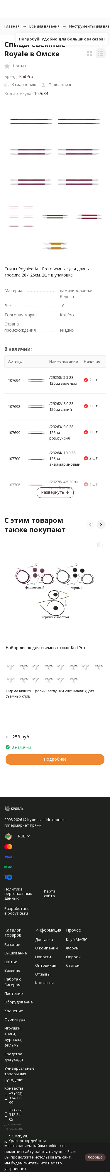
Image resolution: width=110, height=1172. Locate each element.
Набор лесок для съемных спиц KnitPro (45, 647)
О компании (46, 948)
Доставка (44, 939)
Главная (12, 26)
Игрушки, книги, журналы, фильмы (13, 1036)
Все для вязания (44, 26)
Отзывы (42, 974)
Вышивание (15, 953)
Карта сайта (49, 893)
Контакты (44, 982)
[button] (90, 524)
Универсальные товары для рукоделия (19, 1074)
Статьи (72, 965)
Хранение (13, 1010)
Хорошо (95, 1157)
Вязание (12, 944)
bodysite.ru (18, 913)
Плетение (13, 993)
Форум (72, 948)
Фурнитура (15, 1019)
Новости (43, 956)
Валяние (12, 970)
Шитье (10, 961)
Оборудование (18, 1002)
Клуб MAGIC (76, 939)
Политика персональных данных (18, 893)
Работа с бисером (12, 982)
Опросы (73, 956)
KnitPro (26, 76)
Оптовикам (46, 965)
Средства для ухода (13, 1056)
